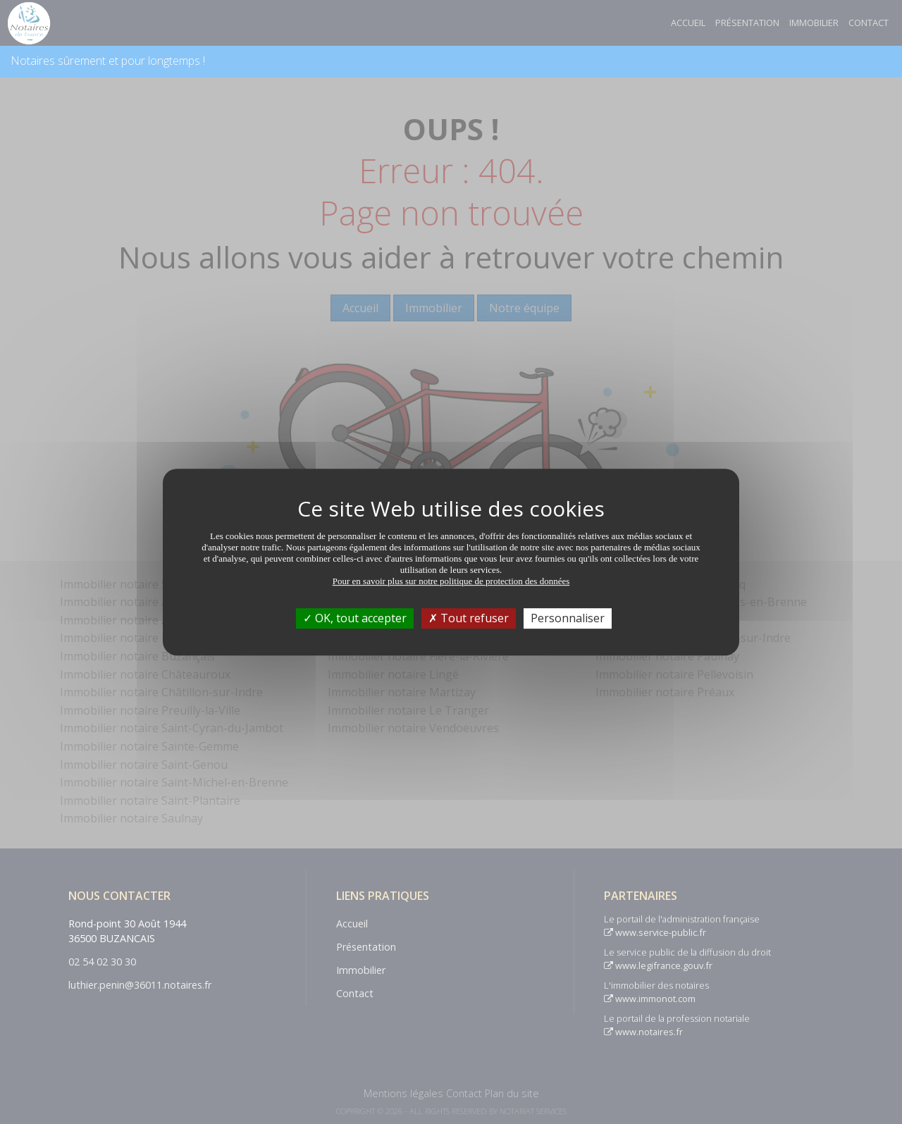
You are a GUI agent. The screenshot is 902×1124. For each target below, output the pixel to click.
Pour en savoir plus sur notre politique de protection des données (451, 581)
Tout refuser (468, 618)
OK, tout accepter (355, 618)
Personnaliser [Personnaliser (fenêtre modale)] (568, 618)
